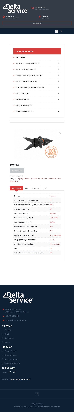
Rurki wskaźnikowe (22, 180)
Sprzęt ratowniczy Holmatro (26, 150)
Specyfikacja (16, 269)
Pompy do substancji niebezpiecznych (29, 156)
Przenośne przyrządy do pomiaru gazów (30, 168)
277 (51, 281)
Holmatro (53, 277)
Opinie (45, 269)
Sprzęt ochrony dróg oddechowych (28, 144)
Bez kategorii (20, 138)
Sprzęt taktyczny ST (23, 174)
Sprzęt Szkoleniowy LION (24, 186)
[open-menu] (56, 31)
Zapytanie (17, 251)
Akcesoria (35, 269)
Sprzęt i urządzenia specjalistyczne (28, 162)
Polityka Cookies (37, 404)
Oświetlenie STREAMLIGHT (25, 192)
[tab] (16, 269)
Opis (26, 269)
